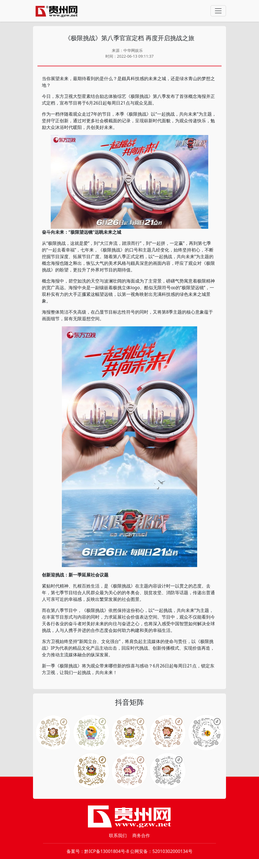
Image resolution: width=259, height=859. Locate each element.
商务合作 (141, 835)
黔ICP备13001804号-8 (106, 851)
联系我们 (118, 835)
